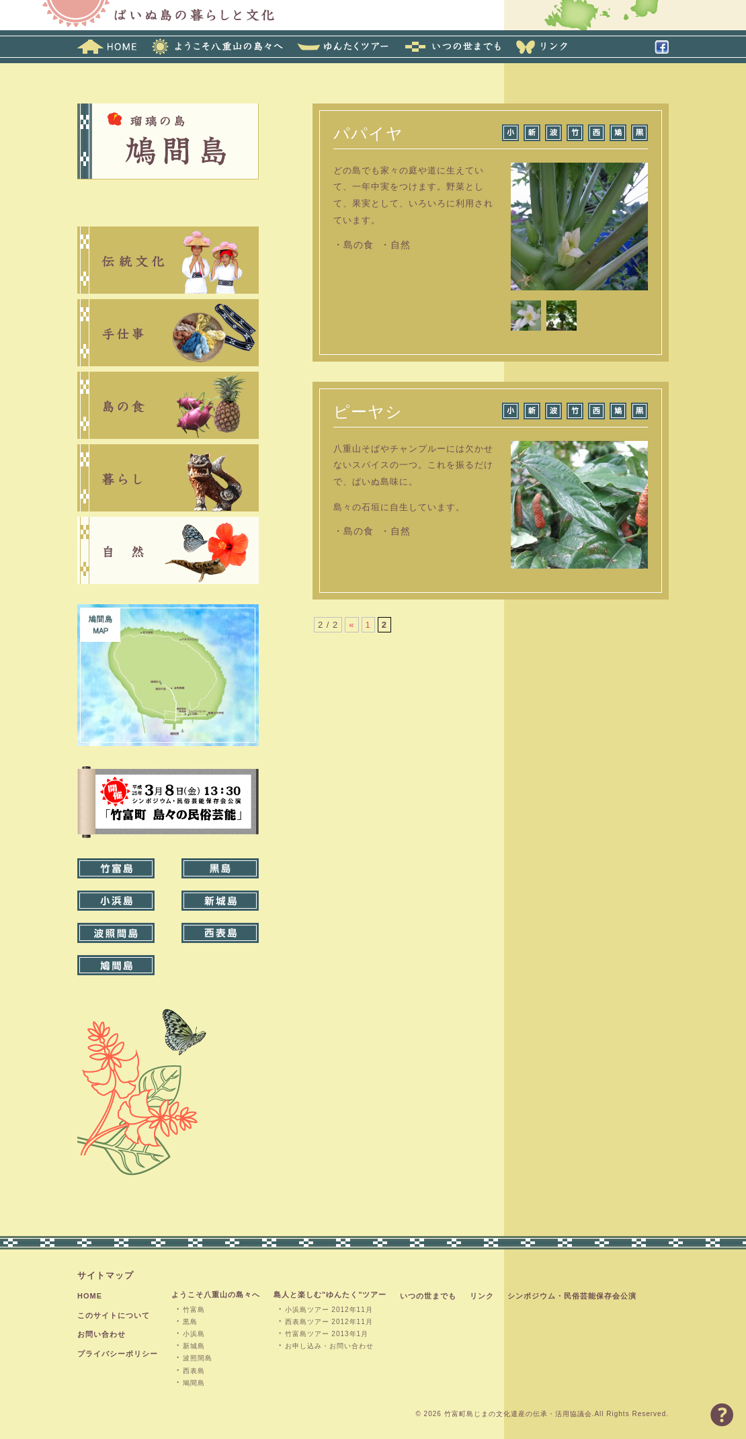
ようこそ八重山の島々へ (215, 1294)
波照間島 (197, 1358)
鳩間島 (194, 1383)
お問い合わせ (101, 1334)
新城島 (194, 1346)
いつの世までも (428, 1296)
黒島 (190, 1321)
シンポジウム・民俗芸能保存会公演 (571, 1296)
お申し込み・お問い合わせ (329, 1346)
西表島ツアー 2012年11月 (329, 1321)
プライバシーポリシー (117, 1354)
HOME (89, 1296)
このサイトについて (113, 1315)
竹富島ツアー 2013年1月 (327, 1334)
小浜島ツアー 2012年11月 (329, 1309)
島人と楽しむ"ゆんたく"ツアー (330, 1294)
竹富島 (194, 1309)
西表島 (194, 1370)
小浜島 (194, 1334)
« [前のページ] (351, 625)
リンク (482, 1296)
